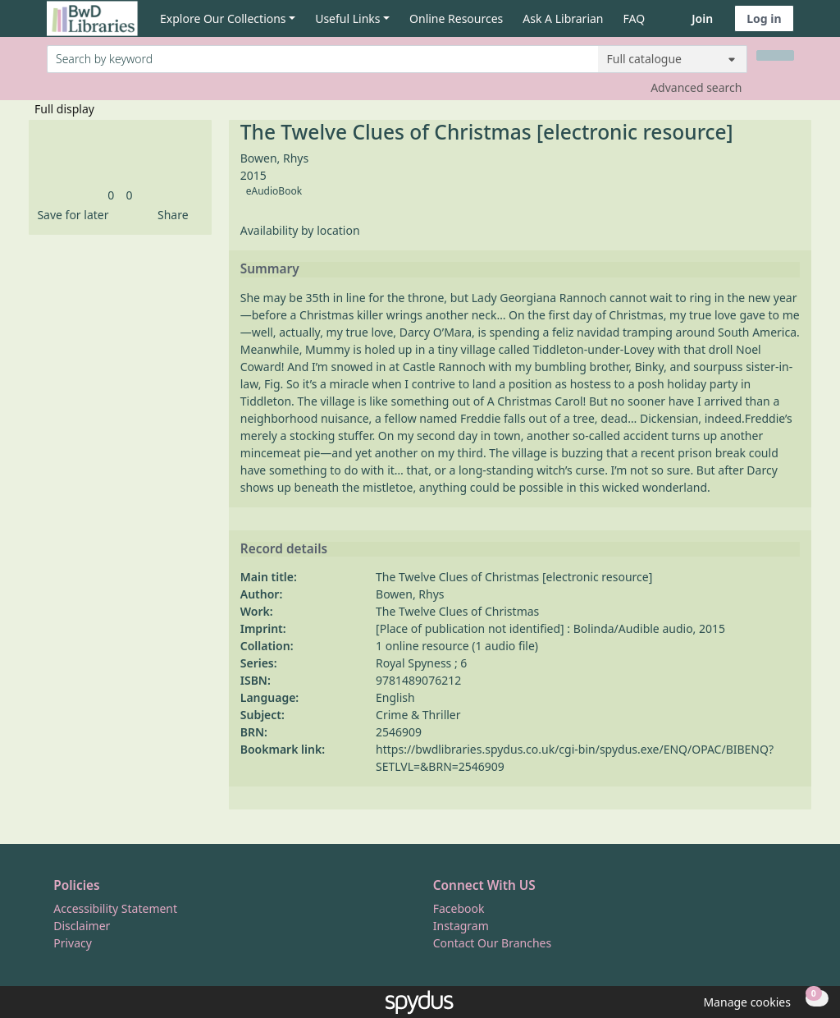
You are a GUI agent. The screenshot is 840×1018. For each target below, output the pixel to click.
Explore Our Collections (223, 18)
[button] (69, 214)
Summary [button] (269, 269)
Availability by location (300, 230)
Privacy (72, 943)
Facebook (459, 908)
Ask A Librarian (563, 18)
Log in (763, 18)
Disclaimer (81, 925)
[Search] (775, 55)
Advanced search (696, 87)
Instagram (461, 925)
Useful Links (347, 18)
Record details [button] (283, 549)
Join (702, 18)
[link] (110, 195)
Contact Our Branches (492, 943)
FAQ (634, 18)
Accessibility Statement (115, 908)
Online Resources (456, 18)
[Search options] (672, 59)
